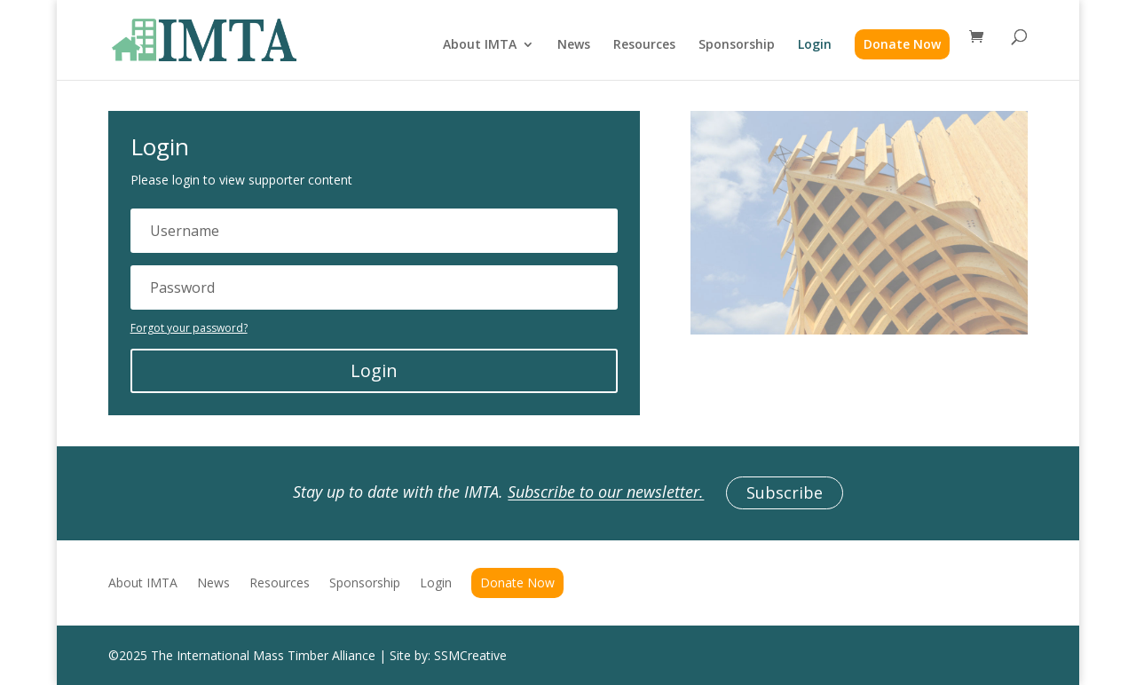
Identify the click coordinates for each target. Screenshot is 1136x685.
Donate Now (902, 43)
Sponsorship (736, 45)
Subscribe (784, 492)
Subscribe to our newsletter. (606, 492)
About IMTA (480, 45)
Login (815, 45)
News (573, 45)
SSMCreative (470, 655)
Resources (644, 45)
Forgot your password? (189, 327)
